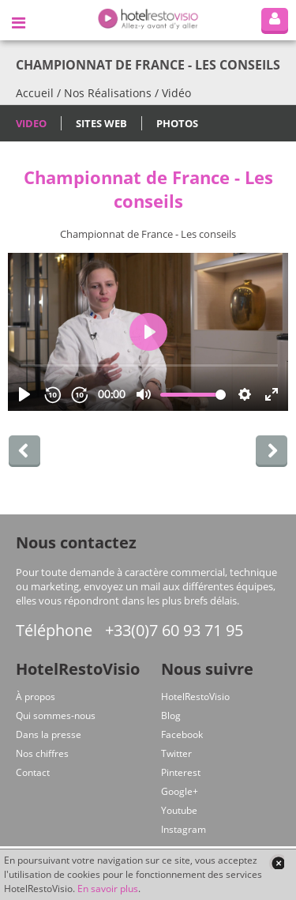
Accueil (35, 92)
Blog (171, 715)
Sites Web (101, 123)
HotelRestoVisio (195, 696)
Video (31, 123)
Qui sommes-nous (56, 715)
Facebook (182, 734)
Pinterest (180, 772)
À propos (35, 696)
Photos (177, 123)
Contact (33, 772)
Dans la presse (48, 734)
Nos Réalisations (108, 92)
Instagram (183, 829)
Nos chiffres (42, 753)
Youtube (179, 810)
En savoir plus (107, 888)
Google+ (179, 791)
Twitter (176, 753)
